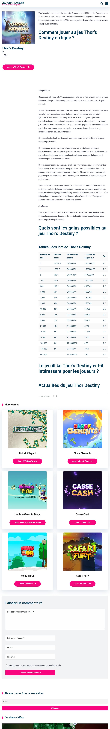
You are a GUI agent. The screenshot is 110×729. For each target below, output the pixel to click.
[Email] (55, 701)
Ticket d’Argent (27, 453)
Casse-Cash (82, 514)
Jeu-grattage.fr (13, 2)
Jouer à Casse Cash (82, 522)
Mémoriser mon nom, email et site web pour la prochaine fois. (35, 665)
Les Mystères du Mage (28, 514)
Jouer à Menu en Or (27, 584)
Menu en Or (27, 575)
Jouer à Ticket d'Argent (27, 461)
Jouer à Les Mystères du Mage (27, 522)
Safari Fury (82, 575)
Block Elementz (82, 453)
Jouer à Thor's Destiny (18, 67)
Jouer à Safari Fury (82, 584)
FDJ (5, 55)
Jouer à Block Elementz (82, 461)
